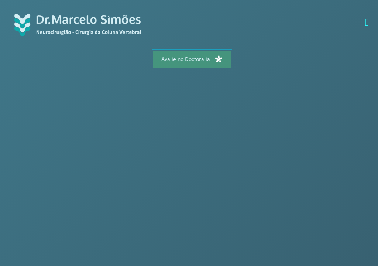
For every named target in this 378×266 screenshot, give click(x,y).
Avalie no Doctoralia (192, 58)
